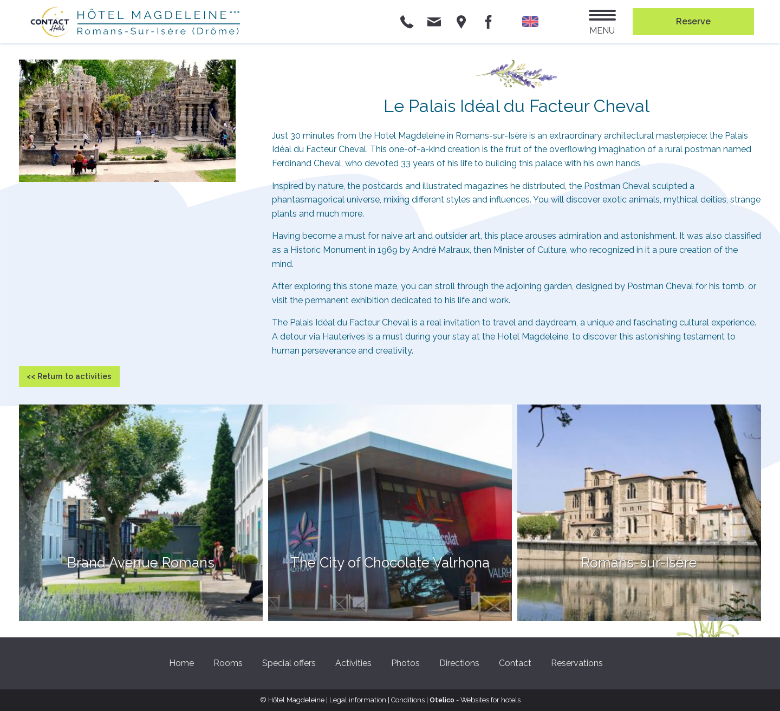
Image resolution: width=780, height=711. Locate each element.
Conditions (408, 700)
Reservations (577, 663)
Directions (459, 663)
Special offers (289, 663)
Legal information (357, 700)
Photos (405, 663)
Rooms (228, 663)
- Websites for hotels (475, 700)
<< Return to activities (69, 376)
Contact (515, 663)
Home (181, 663)
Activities (353, 663)
